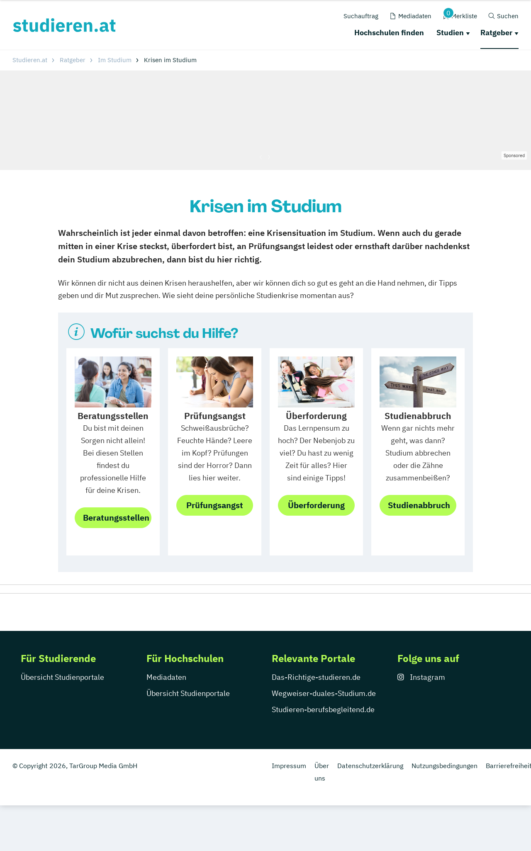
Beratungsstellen (116, 517)
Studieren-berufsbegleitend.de (323, 755)
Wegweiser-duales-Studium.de (324, 739)
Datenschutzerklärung (370, 811)
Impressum (289, 811)
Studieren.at (29, 60)
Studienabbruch (419, 505)
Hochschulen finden (389, 32)
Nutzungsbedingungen (444, 811)
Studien (450, 32)
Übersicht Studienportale (62, 722)
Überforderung (316, 505)
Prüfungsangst (214, 505)
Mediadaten (166, 722)
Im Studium (115, 60)
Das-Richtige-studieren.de (316, 722)
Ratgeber (496, 32)
